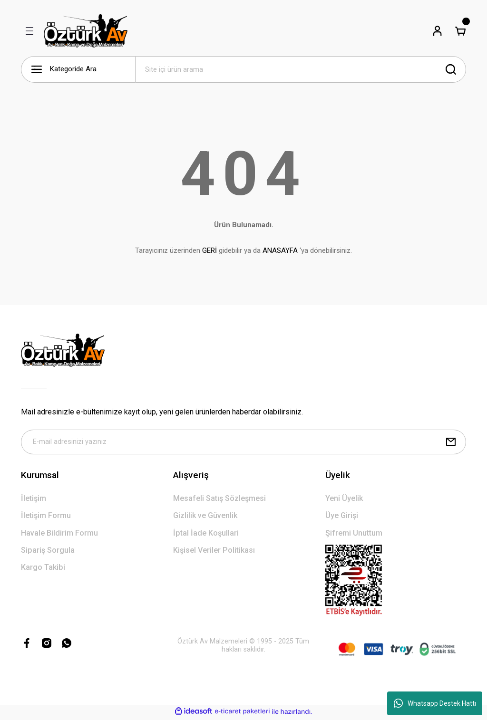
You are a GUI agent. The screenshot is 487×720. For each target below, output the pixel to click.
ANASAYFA (280, 250)
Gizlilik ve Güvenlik (205, 517)
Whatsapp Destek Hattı (435, 703)
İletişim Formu (46, 517)
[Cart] (460, 30)
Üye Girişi (341, 517)
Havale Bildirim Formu (59, 534)
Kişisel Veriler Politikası (214, 552)
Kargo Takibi (43, 569)
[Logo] (85, 31)
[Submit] (451, 443)
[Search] (300, 69)
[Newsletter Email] (243, 443)
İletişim (33, 500)
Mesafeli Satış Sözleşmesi (219, 500)
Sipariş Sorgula (48, 552)
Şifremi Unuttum (353, 534)
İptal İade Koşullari (206, 534)
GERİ (209, 250)
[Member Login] (437, 30)
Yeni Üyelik (344, 500)
